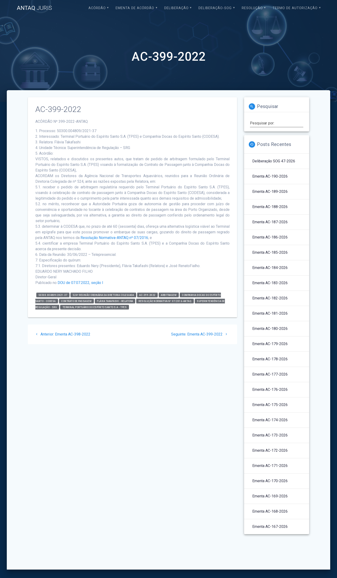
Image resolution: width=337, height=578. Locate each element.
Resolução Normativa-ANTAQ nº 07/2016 (114, 237)
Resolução (252, 8)
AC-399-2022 (147, 295)
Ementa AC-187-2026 (270, 222)
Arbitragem (168, 295)
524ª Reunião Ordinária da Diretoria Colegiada (103, 295)
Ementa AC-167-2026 (270, 526)
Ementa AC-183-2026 (270, 283)
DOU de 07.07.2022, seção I (80, 282)
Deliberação (176, 8)
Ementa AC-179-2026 (270, 344)
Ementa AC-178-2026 (270, 359)
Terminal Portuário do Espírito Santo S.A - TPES (94, 307)
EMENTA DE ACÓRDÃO (135, 8)
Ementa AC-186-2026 (270, 237)
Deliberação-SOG (215, 8)
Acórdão (97, 8)
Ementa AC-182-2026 (270, 298)
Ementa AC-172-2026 (270, 450)
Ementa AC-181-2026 (270, 313)
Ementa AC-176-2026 (270, 389)
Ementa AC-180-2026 (270, 328)
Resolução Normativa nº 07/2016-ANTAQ (165, 301)
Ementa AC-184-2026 (270, 267)
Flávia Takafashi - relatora (115, 301)
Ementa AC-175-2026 (270, 405)
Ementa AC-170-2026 (270, 481)
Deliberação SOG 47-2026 (273, 161)
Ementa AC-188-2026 (270, 207)
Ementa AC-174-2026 (270, 420)
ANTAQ (34, 8)
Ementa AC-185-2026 (270, 252)
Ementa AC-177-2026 (270, 374)
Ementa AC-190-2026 (270, 176)
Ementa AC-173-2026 (270, 435)
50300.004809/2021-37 (53, 295)
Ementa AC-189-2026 (270, 191)
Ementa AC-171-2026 (270, 465)
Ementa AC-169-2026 (270, 496)
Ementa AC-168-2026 (270, 511)
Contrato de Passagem (76, 301)
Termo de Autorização (295, 8)
